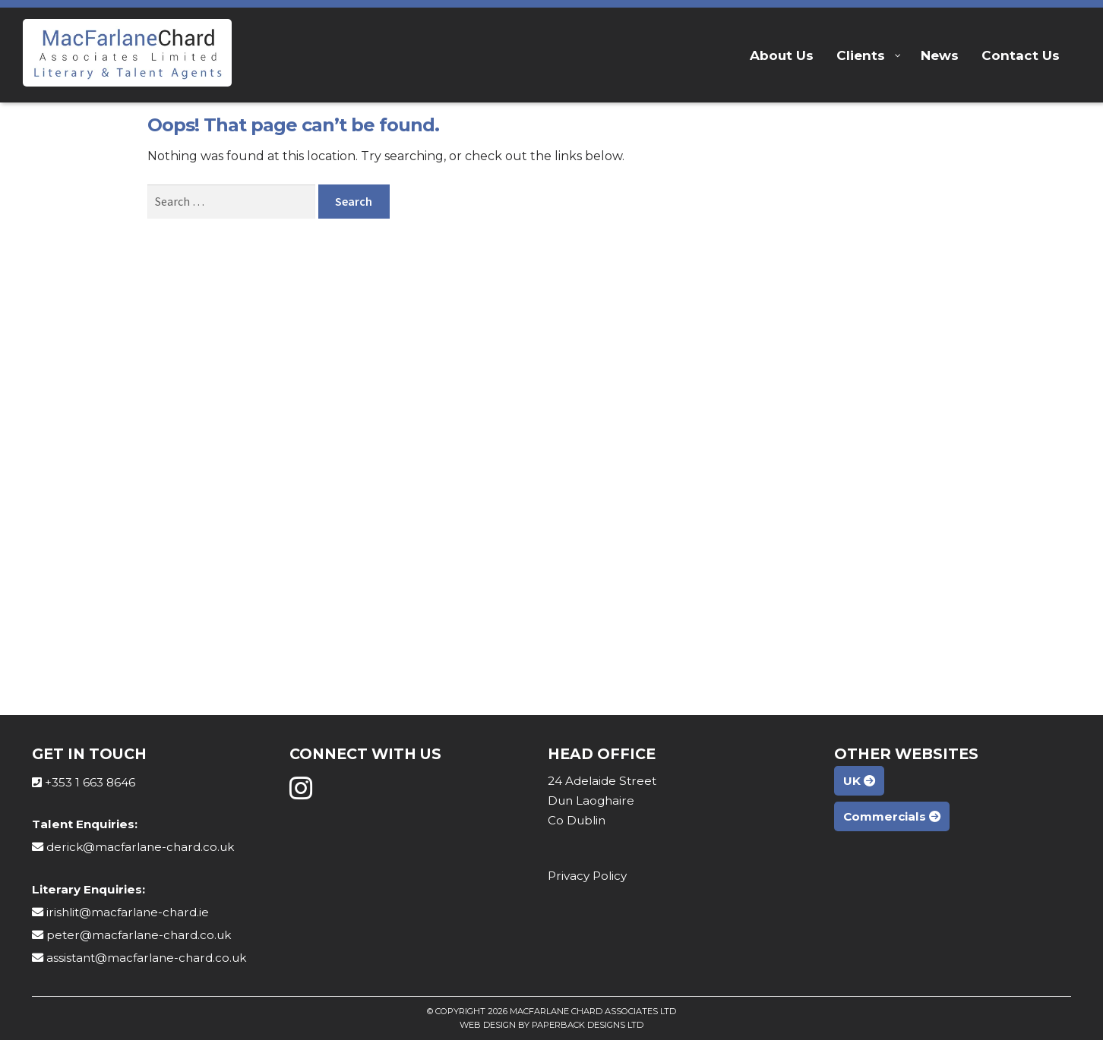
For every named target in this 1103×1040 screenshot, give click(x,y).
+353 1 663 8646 (90, 782)
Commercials (891, 816)
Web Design (488, 1025)
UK (859, 781)
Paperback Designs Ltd (587, 1025)
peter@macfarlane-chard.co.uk (138, 935)
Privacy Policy (587, 875)
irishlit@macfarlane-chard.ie (127, 912)
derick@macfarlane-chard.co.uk (140, 847)
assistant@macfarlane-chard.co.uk (146, 957)
